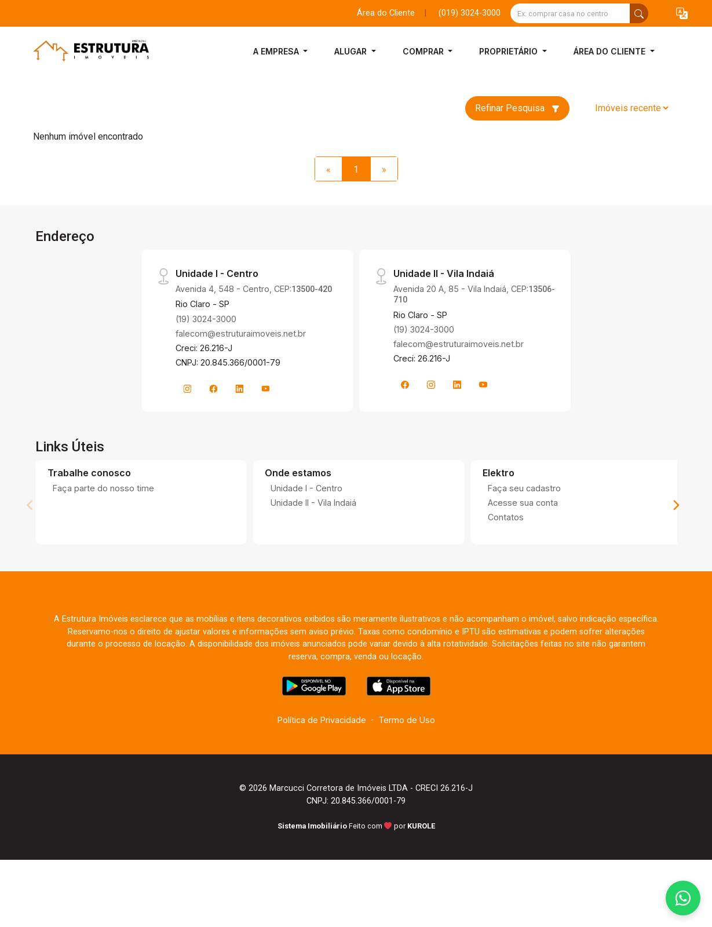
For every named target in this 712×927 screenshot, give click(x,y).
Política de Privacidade (322, 720)
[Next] (675, 505)
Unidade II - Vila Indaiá (313, 503)
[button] (682, 13)
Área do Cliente (386, 13)
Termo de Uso (406, 720)
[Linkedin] (239, 388)
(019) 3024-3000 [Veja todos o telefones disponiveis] (470, 13)
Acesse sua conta (523, 503)
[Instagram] (187, 388)
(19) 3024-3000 (206, 319)
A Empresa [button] (277, 51)
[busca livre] (639, 13)
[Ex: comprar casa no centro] (570, 13)
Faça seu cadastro (524, 488)
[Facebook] (213, 388)
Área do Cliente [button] (611, 51)
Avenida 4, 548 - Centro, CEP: (254, 289)
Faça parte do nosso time (103, 488)
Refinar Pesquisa (517, 108)
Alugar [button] (351, 51)
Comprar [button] (424, 51)
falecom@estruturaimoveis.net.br (241, 333)
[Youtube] (265, 388)
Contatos (506, 517)
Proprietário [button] (509, 51)
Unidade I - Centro (306, 488)
